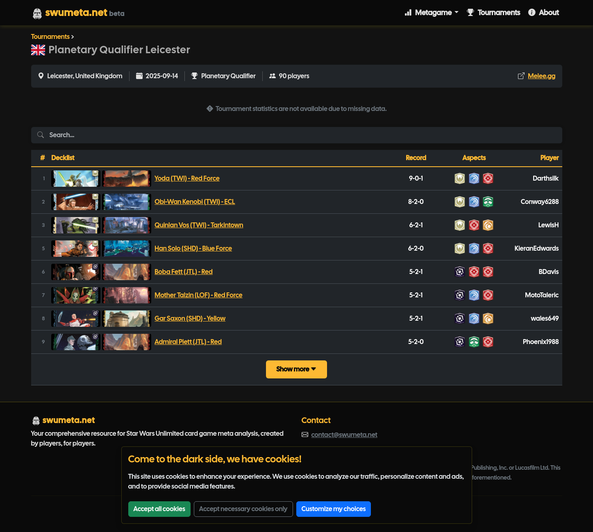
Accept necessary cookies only (243, 509)
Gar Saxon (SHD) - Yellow (189, 318)
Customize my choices (334, 509)
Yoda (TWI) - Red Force (187, 178)
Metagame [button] (428, 12)
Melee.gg (541, 76)
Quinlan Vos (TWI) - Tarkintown (198, 225)
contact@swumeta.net (344, 434)
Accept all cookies (159, 509)
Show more (296, 369)
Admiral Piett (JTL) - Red (188, 341)
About (543, 12)
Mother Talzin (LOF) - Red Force (198, 295)
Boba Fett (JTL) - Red (183, 271)
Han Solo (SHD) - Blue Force (193, 248)
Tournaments (493, 12)
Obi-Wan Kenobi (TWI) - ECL (194, 201)
